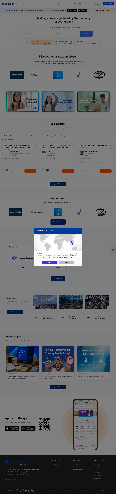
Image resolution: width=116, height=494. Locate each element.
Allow (49, 262)
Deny (66, 262)
